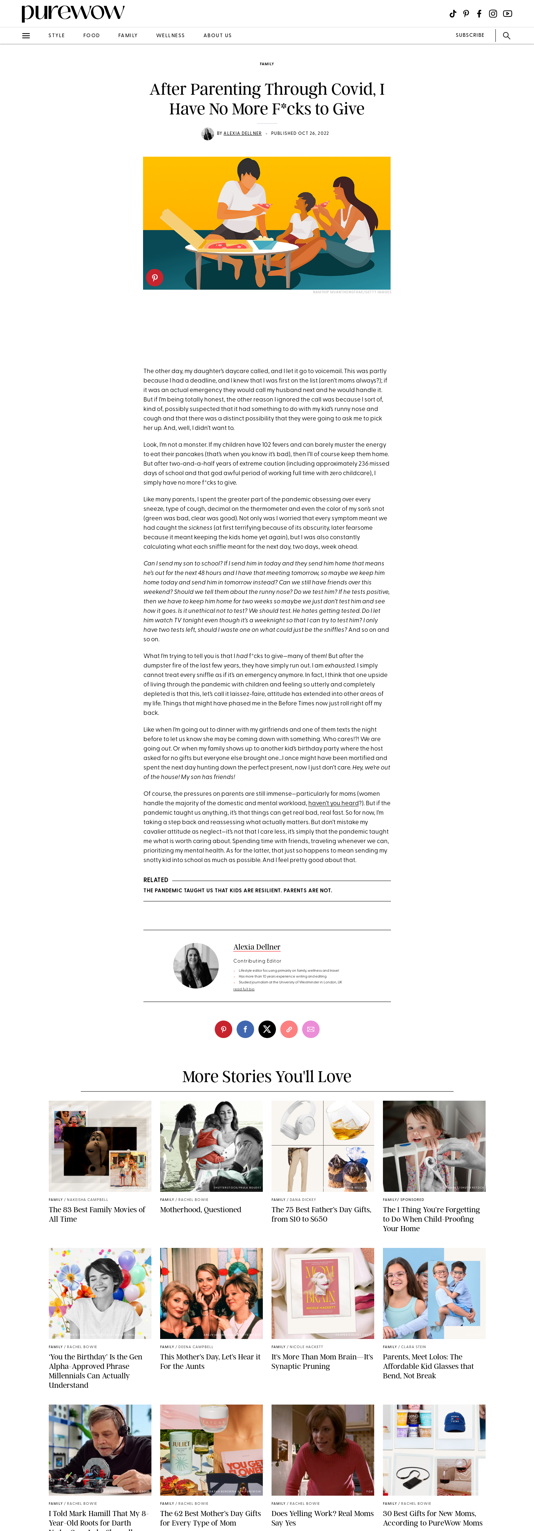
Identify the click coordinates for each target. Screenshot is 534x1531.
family (128, 36)
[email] (311, 1029)
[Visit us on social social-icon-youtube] (507, 13)
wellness (170, 36)
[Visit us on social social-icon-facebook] (479, 13)
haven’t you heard (333, 803)
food (91, 36)
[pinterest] (154, 277)
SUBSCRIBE (470, 35)
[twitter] (267, 1029)
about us (217, 36)
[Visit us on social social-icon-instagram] (493, 13)
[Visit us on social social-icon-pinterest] (466, 13)
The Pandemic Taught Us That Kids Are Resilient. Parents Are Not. (237, 891)
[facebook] (245, 1029)
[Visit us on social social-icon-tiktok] (453, 13)
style (56, 36)
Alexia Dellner (243, 134)
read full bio (244, 989)
